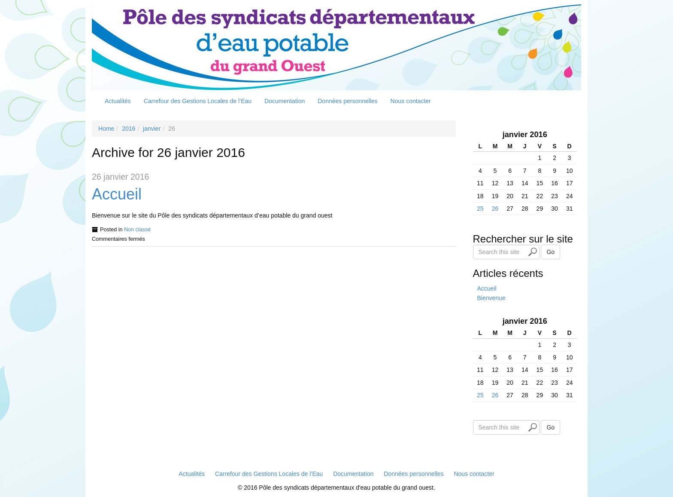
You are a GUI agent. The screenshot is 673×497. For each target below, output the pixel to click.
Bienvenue (491, 298)
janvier (152, 128)
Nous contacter (411, 101)
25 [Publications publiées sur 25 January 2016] (480, 208)
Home (106, 128)
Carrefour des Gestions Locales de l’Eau (198, 101)
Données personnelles (347, 101)
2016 (128, 128)
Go (550, 251)
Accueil (117, 194)
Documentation (284, 101)
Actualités (118, 101)
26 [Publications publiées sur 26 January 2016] (495, 208)
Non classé (137, 230)
